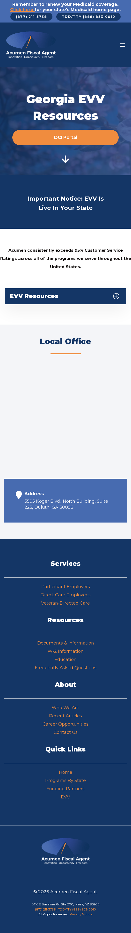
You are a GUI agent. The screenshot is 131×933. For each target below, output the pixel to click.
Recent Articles (65, 716)
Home (65, 772)
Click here (22, 9)
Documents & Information (65, 643)
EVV (65, 797)
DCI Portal (65, 137)
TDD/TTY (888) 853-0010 (77, 909)
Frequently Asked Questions (65, 667)
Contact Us (66, 732)
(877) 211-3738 (45, 909)
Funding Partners (65, 788)
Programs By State (65, 780)
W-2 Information (66, 651)
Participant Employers (65, 586)
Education (65, 659)
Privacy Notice (81, 914)
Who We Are (65, 707)
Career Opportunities (65, 724)
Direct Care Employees (66, 595)
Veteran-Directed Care (65, 603)
